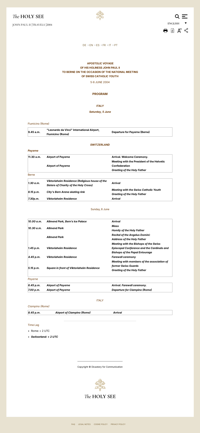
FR (104, 45)
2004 (49, 24)
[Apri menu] (184, 16)
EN (91, 45)
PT (116, 45)
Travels (39, 24)
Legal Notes (84, 424)
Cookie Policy (100, 424)
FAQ (73, 424)
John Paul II (21, 24)
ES (97, 45)
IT (110, 45)
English (175, 24)
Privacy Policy (118, 424)
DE (84, 45)
